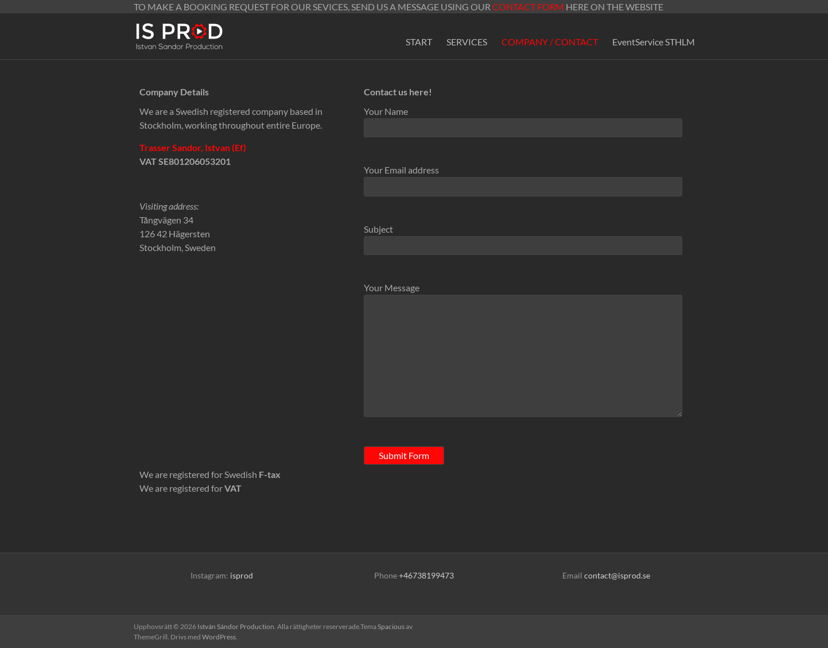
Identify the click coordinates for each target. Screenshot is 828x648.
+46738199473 (426, 575)
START (419, 41)
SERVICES (466, 41)
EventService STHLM (653, 41)
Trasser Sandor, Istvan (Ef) (192, 147)
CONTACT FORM (528, 6)
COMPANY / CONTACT (550, 41)
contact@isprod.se (617, 575)
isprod (241, 575)
